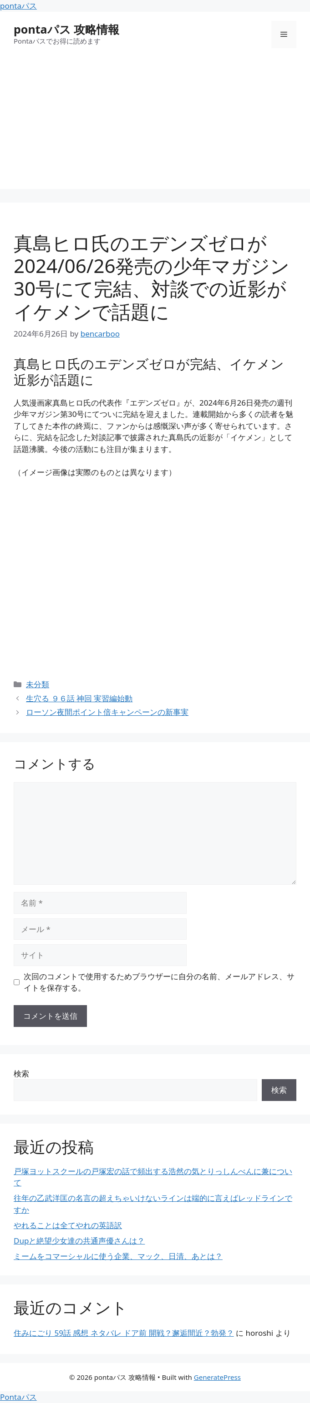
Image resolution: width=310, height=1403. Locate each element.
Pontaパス (18, 1397)
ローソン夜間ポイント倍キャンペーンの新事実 (107, 712)
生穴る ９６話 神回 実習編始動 (79, 698)
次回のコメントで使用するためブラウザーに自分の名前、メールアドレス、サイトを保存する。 (159, 982)
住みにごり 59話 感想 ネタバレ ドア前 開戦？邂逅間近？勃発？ (124, 1333)
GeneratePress (217, 1377)
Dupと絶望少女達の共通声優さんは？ (79, 1240)
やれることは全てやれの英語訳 (68, 1225)
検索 (21, 1073)
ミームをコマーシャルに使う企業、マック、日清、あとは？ (118, 1256)
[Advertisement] (155, 125)
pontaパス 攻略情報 (66, 29)
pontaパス (18, 5)
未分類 (37, 684)
